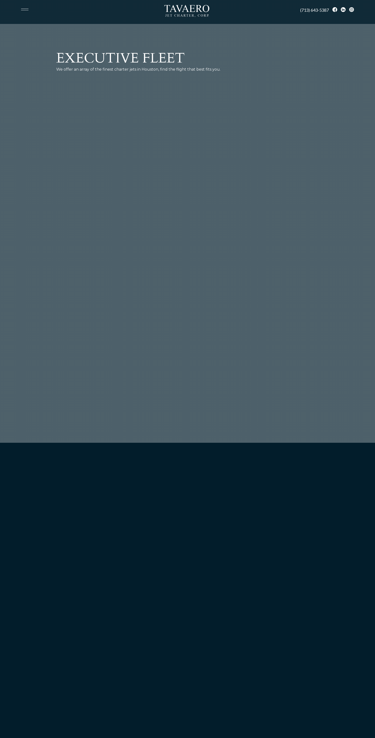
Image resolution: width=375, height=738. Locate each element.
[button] (27, 9)
